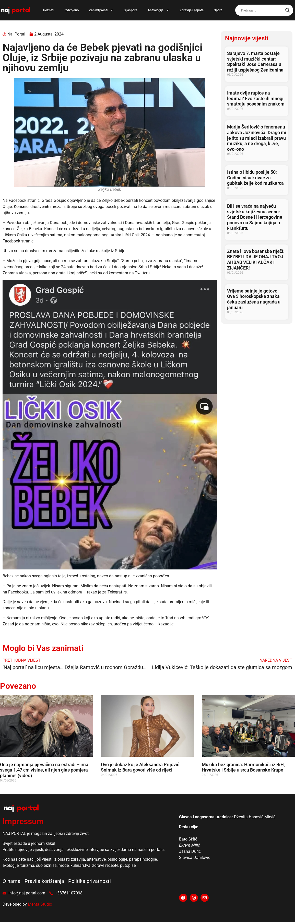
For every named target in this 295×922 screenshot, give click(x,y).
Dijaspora (130, 10)
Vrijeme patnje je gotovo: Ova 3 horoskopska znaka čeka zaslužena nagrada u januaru (253, 299)
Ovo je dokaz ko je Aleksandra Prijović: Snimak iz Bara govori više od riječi (141, 767)
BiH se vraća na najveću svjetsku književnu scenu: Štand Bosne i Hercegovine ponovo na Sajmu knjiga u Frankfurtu (254, 217)
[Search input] (262, 10)
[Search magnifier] (287, 10)
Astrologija (158, 10)
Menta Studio (40, 904)
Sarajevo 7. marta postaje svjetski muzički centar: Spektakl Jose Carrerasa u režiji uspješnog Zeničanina (255, 62)
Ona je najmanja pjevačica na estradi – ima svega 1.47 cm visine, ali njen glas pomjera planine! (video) (44, 770)
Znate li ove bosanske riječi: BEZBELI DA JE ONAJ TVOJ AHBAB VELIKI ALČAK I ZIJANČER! (256, 260)
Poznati (48, 10)
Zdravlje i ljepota (192, 10)
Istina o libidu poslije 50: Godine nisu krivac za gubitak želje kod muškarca (255, 177)
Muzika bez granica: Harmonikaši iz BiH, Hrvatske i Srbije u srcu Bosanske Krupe (243, 767)
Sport (218, 10)
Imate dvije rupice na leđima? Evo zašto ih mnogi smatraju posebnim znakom (256, 98)
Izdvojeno (71, 10)
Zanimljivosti (101, 10)
